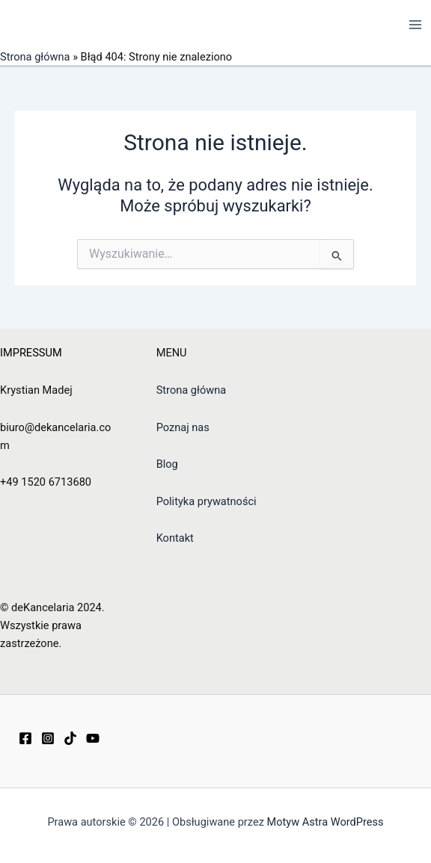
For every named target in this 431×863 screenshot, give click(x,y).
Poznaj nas (183, 427)
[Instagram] (48, 738)
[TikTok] (70, 738)
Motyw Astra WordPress (325, 822)
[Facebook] (25, 738)
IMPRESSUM (31, 352)
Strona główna (35, 57)
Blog (167, 464)
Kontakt (175, 538)
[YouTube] (93, 738)
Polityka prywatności (206, 501)
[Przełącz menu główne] (415, 24)
